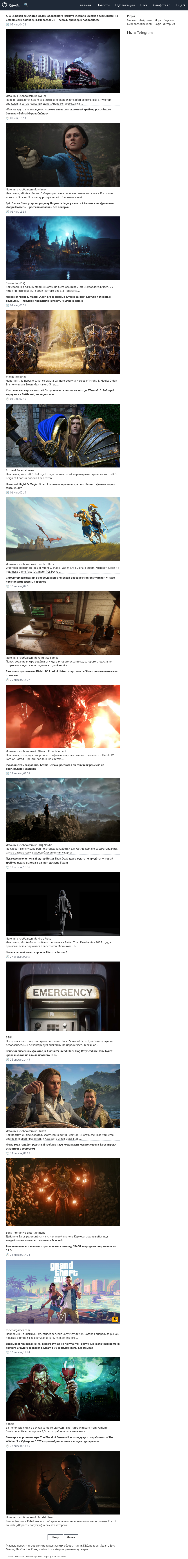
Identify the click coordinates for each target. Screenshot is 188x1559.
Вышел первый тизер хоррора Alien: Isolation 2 (36, 952)
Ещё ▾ (180, 5)
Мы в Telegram (140, 32)
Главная (85, 5)
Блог (143, 5)
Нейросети (146, 20)
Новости (103, 5)
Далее (71, 1537)
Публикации (125, 5)
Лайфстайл (161, 5)
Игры (158, 20)
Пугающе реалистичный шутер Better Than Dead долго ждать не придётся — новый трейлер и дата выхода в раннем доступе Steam (59, 860)
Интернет (169, 24)
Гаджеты (169, 20)
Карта (46, 1556)
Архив (39, 1556)
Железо (132, 20)
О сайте (9, 1556)
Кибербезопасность (139, 24)
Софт (158, 24)
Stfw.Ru (10, 5)
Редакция (30, 1556)
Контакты (19, 1556)
